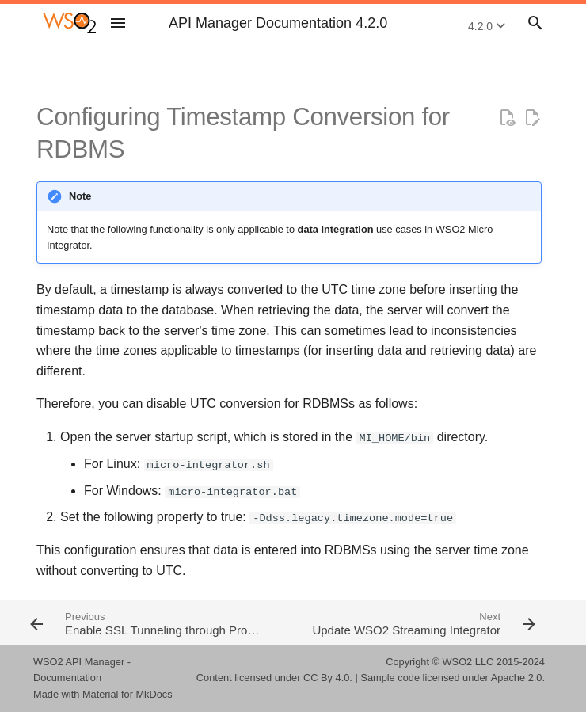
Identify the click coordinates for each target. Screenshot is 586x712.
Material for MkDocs (127, 694)
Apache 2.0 (516, 677)
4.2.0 (486, 26)
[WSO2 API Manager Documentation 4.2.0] (69, 23)
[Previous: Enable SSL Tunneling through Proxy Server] (156, 622)
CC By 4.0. (327, 677)
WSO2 (458, 662)
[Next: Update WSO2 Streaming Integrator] (421, 622)
